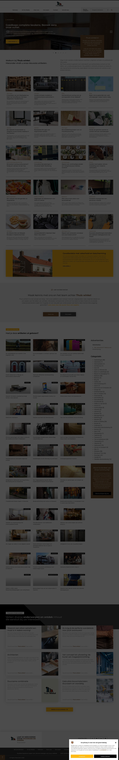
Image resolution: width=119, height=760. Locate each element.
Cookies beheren (105, 756)
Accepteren (82, 756)
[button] (116, 742)
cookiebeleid (103, 750)
